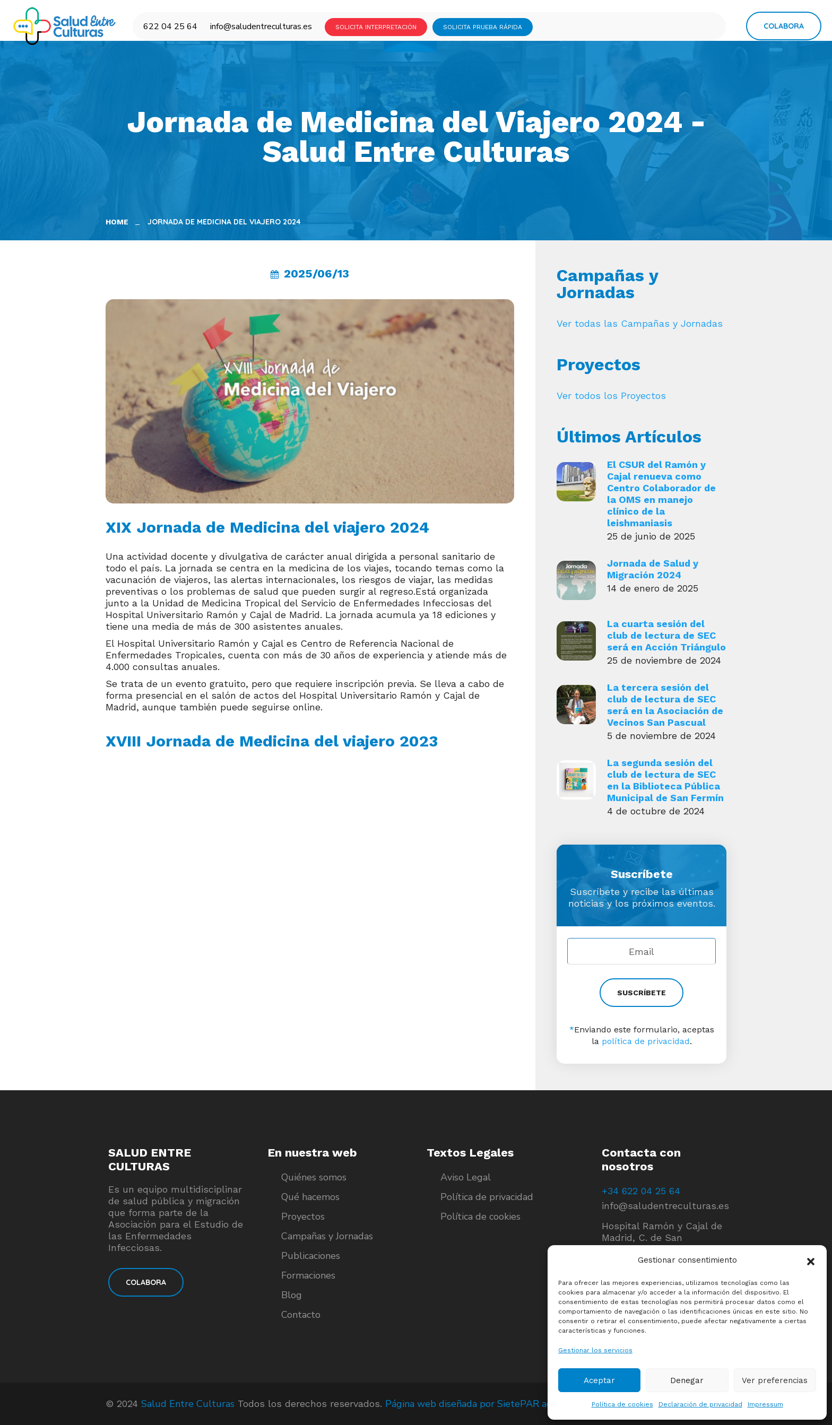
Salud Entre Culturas (188, 1403)
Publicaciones (310, 1255)
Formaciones (308, 1275)
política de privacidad (646, 1041)
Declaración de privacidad (700, 1404)
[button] (810, 1260)
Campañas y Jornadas (327, 1236)
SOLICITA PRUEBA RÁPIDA (482, 27)
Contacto (300, 1314)
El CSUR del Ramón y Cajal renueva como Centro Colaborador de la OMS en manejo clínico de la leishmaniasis (661, 493)
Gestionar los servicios (595, 1350)
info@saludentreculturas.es (261, 26)
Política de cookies (622, 1404)
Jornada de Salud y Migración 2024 (652, 569)
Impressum (765, 1404)
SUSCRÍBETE (641, 992)
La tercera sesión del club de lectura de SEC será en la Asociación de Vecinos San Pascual (665, 705)
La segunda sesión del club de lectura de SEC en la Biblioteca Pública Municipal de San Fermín (665, 780)
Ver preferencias (775, 1380)
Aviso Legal (465, 1177)
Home (119, 222)
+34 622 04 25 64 (641, 1190)
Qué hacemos (310, 1197)
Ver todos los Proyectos (611, 395)
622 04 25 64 (170, 26)
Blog (291, 1295)
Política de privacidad (486, 1197)
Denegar (687, 1380)
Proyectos (303, 1216)
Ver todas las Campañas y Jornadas (640, 323)
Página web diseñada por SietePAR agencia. (480, 1403)
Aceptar (599, 1380)
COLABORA (146, 1282)
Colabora (784, 26)
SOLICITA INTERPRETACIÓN (376, 27)
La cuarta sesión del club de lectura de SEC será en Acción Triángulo (666, 635)
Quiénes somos (313, 1177)
